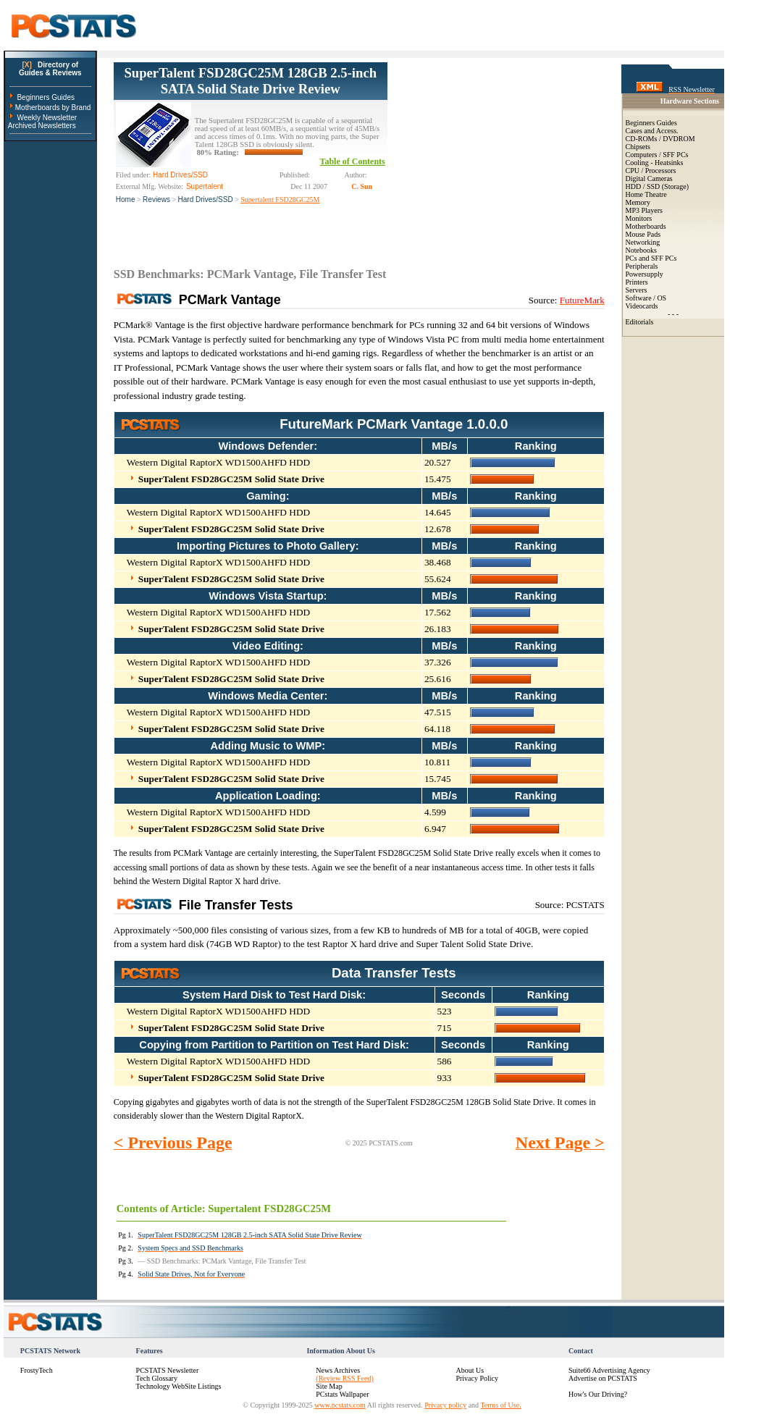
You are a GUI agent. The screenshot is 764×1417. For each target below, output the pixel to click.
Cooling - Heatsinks (655, 163)
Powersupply (644, 274)
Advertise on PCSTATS (602, 1378)
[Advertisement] (496, 152)
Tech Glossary (156, 1378)
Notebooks (641, 250)
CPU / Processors (651, 171)
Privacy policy (445, 1405)
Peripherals (642, 266)
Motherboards (646, 226)
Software (639, 298)
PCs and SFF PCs (651, 258)
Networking (643, 242)
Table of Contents (352, 161)
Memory (638, 202)
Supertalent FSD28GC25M (279, 199)
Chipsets (638, 147)
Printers (637, 282)
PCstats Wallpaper (342, 1394)
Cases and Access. (652, 131)
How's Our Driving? (597, 1394)
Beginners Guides (46, 97)
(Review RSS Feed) (344, 1378)
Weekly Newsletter (47, 118)
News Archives (338, 1370)
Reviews (156, 199)
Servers (636, 290)
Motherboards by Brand (53, 108)
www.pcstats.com (339, 1405)
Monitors (639, 218)
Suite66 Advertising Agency (609, 1370)
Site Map (329, 1386)
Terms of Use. (500, 1405)
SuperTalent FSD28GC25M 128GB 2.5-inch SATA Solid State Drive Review (250, 80)
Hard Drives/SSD (205, 199)
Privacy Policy (477, 1378)
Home (125, 199)
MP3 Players (644, 210)
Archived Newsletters (42, 126)
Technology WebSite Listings (179, 1386)
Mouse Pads (643, 234)
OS (661, 298)
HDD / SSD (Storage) (657, 186)
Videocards (642, 306)
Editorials (640, 322)
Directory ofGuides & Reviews (50, 69)
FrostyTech (36, 1370)
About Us (470, 1370)
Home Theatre (646, 194)
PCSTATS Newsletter (167, 1370)
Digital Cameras (649, 178)
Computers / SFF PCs (657, 155)
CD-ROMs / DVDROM (660, 139)
